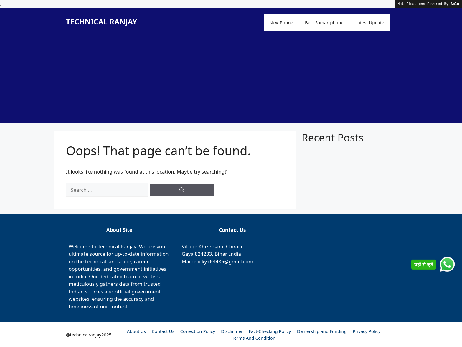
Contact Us (163, 331)
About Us (136, 331)
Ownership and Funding (322, 331)
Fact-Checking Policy (270, 331)
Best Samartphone (324, 22)
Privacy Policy (367, 331)
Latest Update (369, 22)
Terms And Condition (253, 338)
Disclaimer (232, 331)
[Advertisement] (231, 81)
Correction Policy (197, 331)
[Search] (182, 190)
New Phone (281, 22)
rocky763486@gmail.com (223, 261)
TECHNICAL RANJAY (101, 21)
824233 (203, 253)
